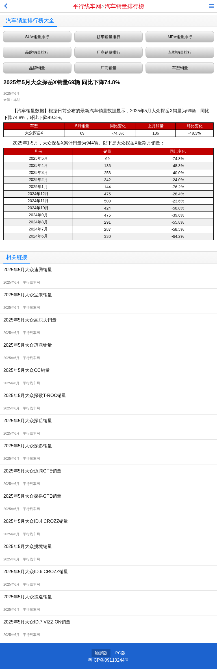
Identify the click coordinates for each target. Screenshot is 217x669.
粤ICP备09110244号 (108, 660)
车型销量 (180, 68)
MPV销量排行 (180, 36)
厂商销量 (108, 68)
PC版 (120, 652)
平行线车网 (87, 6)
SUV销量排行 (37, 36)
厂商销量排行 (108, 52)
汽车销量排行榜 (124, 6)
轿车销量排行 (108, 36)
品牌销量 (37, 68)
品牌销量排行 (37, 52)
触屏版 (101, 652)
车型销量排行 (180, 52)
